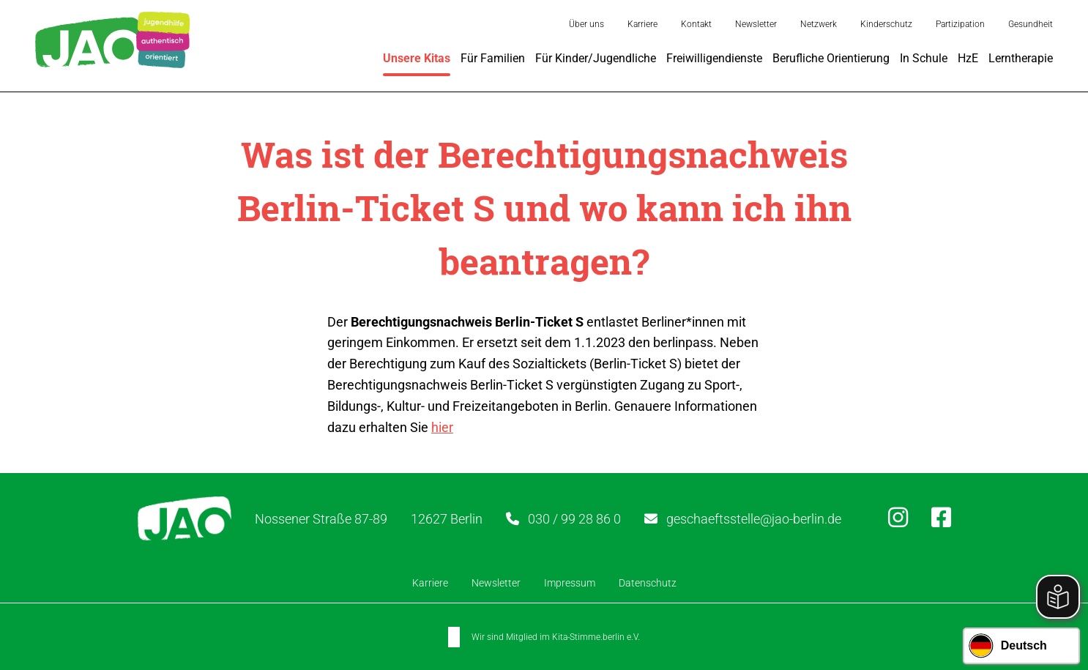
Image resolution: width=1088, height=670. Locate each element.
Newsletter (756, 24)
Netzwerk (818, 24)
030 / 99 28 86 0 (574, 518)
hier (442, 427)
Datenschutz (648, 583)
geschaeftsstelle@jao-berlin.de (753, 518)
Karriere (642, 24)
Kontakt (696, 24)
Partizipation (960, 24)
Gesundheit (1030, 24)
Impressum (569, 583)
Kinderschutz (886, 24)
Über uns (586, 24)
